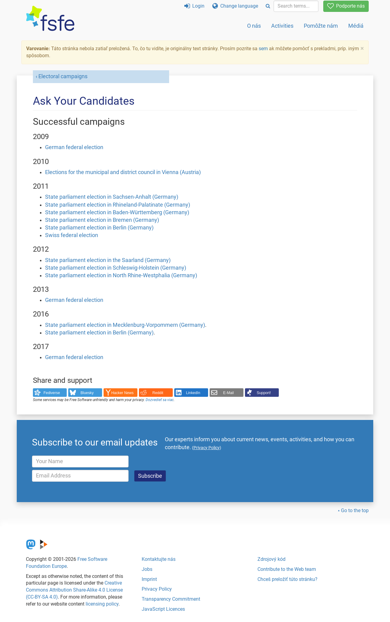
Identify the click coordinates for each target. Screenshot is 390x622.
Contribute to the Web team (286, 569)
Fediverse (52, 393)
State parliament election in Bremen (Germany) (102, 220)
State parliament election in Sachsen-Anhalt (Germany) (111, 197)
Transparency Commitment (171, 599)
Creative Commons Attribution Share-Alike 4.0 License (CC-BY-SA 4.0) (74, 590)
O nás (254, 26)
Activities (282, 26)
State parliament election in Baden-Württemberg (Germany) (117, 212)
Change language (235, 6)
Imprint (149, 579)
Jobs (147, 569)
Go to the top (355, 510)
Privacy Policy (157, 589)
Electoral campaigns (62, 76)
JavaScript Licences (163, 609)
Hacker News (122, 393)
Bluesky (87, 393)
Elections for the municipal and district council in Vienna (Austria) (123, 172)
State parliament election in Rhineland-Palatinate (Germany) (117, 205)
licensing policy (102, 604)
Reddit (157, 393)
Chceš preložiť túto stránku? (287, 579)
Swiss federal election (71, 235)
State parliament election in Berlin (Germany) (99, 228)
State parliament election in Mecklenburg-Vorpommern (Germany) (125, 325)
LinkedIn (193, 393)
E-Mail (228, 393)
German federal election (74, 147)
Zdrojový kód (271, 559)
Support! (264, 393)
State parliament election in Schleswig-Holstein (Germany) (115, 268)
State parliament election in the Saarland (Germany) (108, 260)
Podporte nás (346, 6)
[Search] (268, 6)
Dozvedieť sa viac (160, 400)
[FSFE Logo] (50, 19)
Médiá (355, 26)
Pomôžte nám (321, 26)
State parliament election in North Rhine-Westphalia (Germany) (121, 275)
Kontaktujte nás (159, 559)
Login (194, 6)
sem (263, 48)
